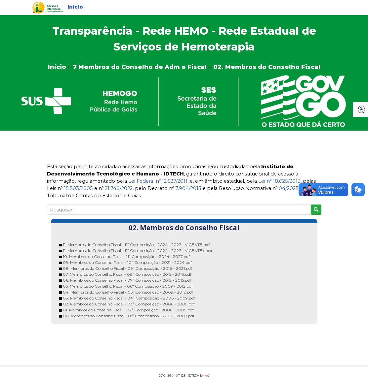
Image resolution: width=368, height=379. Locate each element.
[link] (47, 7)
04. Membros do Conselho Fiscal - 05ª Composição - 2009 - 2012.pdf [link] (128, 292)
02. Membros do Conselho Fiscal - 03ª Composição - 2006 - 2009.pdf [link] (129, 303)
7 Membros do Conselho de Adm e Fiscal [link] (140, 67)
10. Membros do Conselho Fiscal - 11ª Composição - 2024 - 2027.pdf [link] (126, 256)
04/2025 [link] (289, 188)
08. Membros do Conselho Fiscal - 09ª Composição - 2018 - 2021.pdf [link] (127, 268)
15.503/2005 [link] (78, 188)
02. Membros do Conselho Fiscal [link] (266, 67)
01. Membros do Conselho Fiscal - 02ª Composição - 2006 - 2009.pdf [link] (128, 309)
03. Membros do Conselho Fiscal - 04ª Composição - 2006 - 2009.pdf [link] (129, 298)
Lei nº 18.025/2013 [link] (279, 181)
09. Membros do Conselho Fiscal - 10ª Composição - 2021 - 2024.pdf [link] (127, 262)
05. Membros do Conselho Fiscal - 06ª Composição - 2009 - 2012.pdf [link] (128, 286)
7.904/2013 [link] (188, 188)
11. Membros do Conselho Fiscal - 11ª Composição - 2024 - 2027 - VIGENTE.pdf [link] (136, 244)
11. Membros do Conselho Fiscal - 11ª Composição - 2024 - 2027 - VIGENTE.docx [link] (137, 250)
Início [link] (75, 7)
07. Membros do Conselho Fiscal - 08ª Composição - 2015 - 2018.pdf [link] (127, 274)
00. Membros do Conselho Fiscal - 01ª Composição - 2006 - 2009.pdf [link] (128, 315)
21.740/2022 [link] (119, 188)
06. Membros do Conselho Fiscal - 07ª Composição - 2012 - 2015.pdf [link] (127, 280)
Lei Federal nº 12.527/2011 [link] (157, 181)
